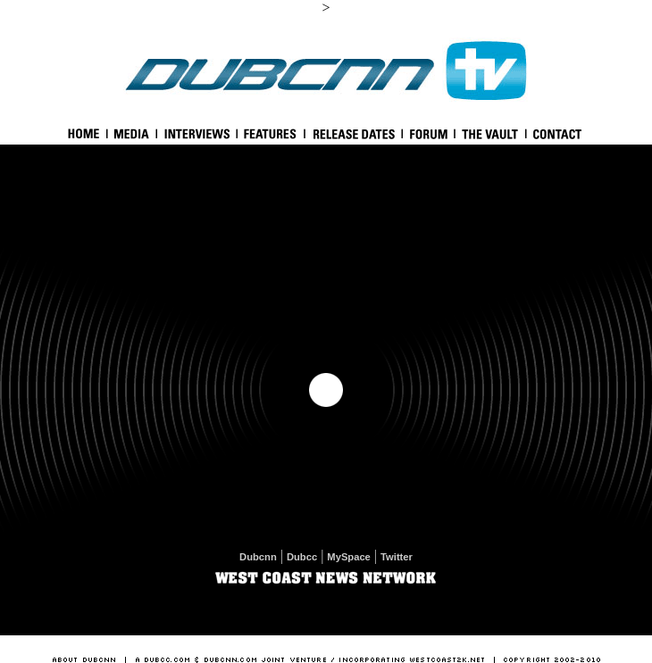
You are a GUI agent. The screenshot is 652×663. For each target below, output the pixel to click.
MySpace (349, 556)
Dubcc (302, 556)
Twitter (396, 556)
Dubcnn (258, 556)
